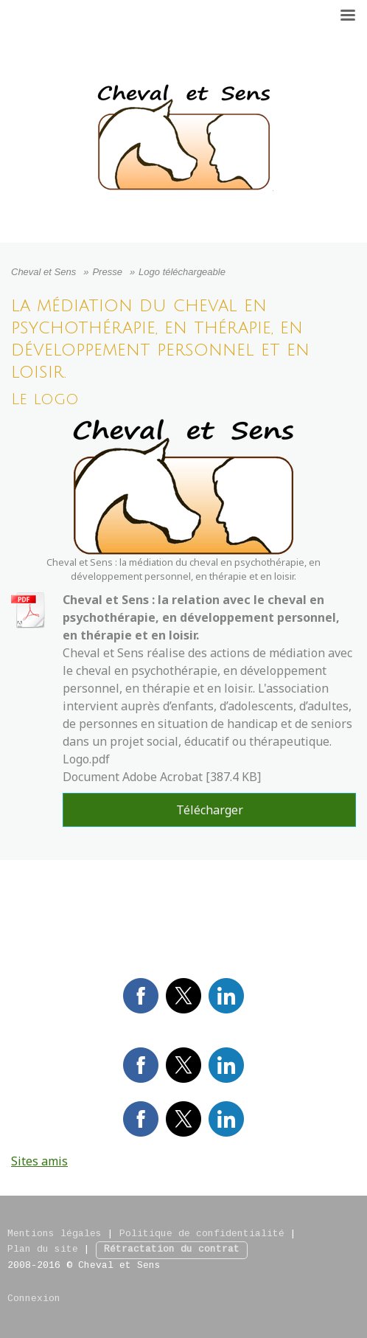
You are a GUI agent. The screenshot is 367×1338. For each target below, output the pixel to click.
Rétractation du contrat (172, 1249)
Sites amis (39, 1161)
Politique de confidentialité (201, 1234)
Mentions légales (54, 1234)
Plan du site (42, 1249)
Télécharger (209, 810)
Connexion (33, 1299)
